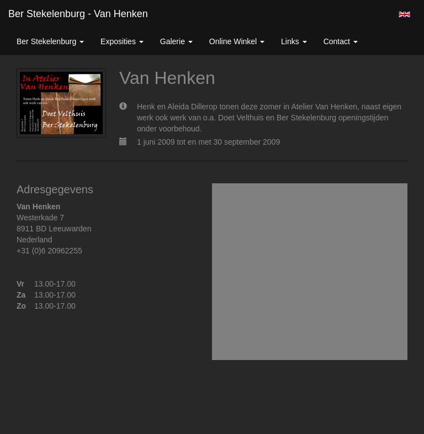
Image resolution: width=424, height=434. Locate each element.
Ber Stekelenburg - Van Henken (78, 13)
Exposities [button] (122, 41)
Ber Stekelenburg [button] (50, 41)
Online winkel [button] (236, 41)
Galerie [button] (176, 41)
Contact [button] (341, 41)
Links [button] (294, 41)
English (404, 14)
